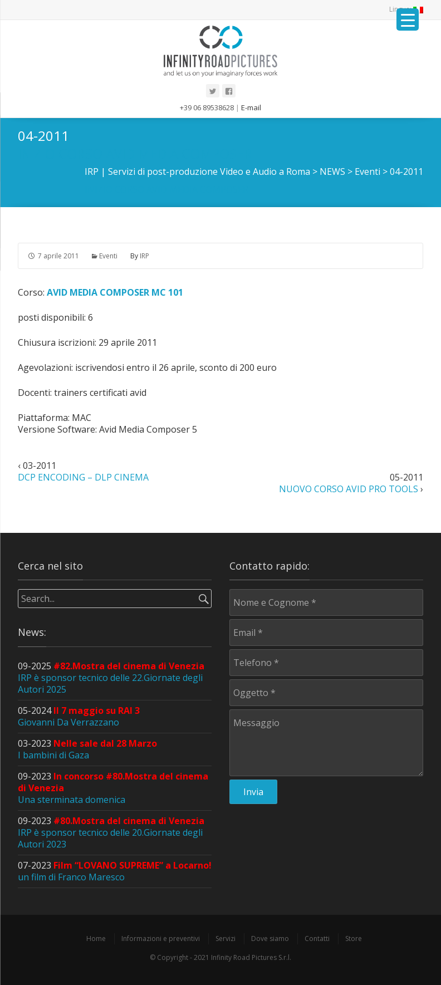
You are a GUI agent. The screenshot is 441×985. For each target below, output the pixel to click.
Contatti (317, 938)
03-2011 (83, 471)
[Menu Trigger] (407, 19)
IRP (144, 256)
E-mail (251, 107)
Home (96, 938)
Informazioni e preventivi (160, 938)
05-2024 (79, 716)
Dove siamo (270, 938)
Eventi (108, 256)
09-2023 (111, 832)
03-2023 (87, 749)
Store (353, 938)
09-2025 (111, 677)
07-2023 (115, 871)
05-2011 (351, 483)
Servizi (225, 938)
